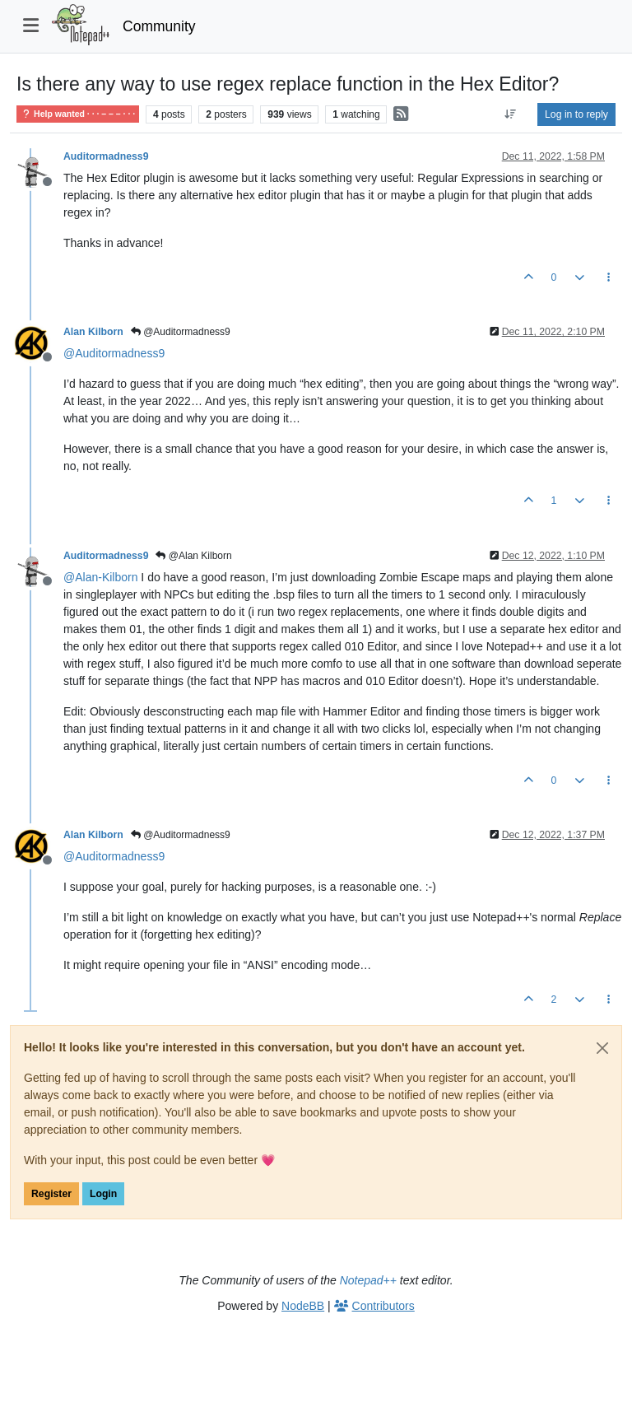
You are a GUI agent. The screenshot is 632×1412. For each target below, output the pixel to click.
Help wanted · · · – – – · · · (78, 114)
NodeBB (302, 1305)
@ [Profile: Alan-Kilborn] (100, 577)
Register (51, 1194)
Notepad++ (368, 1280)
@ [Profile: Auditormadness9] (114, 353)
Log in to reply (576, 114)
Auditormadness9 (105, 156)
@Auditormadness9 (180, 332)
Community (159, 26)
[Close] (602, 1048)
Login (103, 1194)
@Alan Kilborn (193, 556)
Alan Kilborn (93, 332)
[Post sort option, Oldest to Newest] (510, 114)
